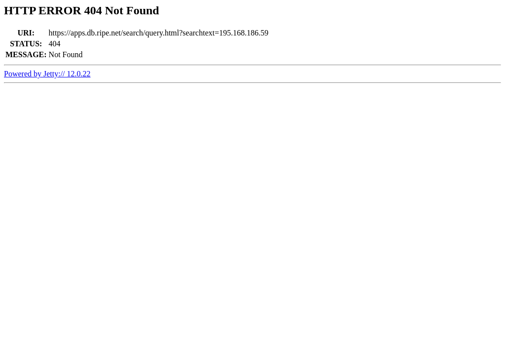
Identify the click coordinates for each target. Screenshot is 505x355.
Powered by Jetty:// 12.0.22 (47, 74)
